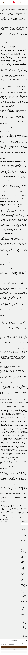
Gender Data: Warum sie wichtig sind (24, 541)
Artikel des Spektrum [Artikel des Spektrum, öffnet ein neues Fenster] (12, 153)
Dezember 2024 (24, 558)
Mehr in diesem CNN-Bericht (5, 367)
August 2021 (23, 579)
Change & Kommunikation (24, 623)
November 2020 (24, 585)
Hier (7, 511)
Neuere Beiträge (24, 521)
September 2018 (24, 601)
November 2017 (24, 607)
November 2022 (24, 567)
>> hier (10, 310)
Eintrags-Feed (23, 635)
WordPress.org (23, 637)
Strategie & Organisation (23, 628)
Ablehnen (14, 649)
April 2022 (22, 572)
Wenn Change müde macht (23, 532)
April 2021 (22, 581)
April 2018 (22, 603)
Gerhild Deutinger (17, 86)
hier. (27, 342)
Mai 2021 (22, 580)
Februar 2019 (23, 598)
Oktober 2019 (23, 595)
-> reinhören (3, 515)
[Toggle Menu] (1, 2)
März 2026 (22, 551)
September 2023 (24, 563)
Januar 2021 (23, 584)
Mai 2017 (22, 609)
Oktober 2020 (23, 586)
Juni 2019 (22, 597)
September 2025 (24, 554)
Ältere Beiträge (3, 521)
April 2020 (22, 591)
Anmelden (23, 634)
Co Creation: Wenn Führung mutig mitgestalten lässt (24, 535)
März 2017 (22, 610)
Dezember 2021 (24, 575)
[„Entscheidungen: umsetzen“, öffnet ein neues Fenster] (13, 111)
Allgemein (22, 621)
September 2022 (24, 568)
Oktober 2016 (23, 613)
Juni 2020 (22, 589)
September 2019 (24, 596)
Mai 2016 (22, 615)
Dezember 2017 (24, 606)
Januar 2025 (23, 557)
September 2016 (24, 614)
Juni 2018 (22, 602)
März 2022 (22, 573)
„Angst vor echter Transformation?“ (6, 463)
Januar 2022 (23, 574)
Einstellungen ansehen (14, 651)
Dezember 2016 (24, 612)
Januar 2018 (23, 604)
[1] (16, 76)
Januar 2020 (23, 594)
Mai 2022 (22, 571)
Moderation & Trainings (23, 625)
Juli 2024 (22, 561)
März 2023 (22, 566)
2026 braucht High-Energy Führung (24, 538)
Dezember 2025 (24, 552)
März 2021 (22, 583)
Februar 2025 (23, 556)
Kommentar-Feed (24, 636)
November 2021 (24, 577)
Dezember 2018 (24, 600)
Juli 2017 (22, 608)
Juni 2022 (22, 569)
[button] (26, 640)
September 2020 (24, 587)
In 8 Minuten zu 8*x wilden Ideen (24, 530)
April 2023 (22, 564)
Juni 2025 (22, 555)
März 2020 (22, 592)
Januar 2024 (23, 562)
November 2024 (24, 560)
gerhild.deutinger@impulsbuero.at (20, 195)
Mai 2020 (22, 590)
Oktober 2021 (23, 578)
